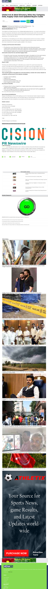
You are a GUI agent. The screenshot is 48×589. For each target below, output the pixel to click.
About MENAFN (6, 581)
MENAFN (4, 26)
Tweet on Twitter (23, 21)
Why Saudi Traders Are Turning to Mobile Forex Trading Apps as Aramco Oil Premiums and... (16, 224)
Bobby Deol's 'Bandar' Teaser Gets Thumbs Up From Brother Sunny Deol (21, 292)
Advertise (5, 580)
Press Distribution (14, 5)
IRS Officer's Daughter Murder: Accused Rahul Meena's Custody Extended (22, 425)
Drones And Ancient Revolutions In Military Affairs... (33, 176)
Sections (40, 5)
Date (4, 20)
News (7, 5)
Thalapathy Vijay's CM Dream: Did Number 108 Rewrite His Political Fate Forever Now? (23, 398)
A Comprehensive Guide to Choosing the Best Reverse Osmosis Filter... (12, 221)
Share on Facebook (16, 21)
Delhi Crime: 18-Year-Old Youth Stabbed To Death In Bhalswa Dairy (20, 318)
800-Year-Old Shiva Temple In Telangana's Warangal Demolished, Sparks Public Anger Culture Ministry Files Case (23, 266)
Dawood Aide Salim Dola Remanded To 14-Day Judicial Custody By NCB (21, 451)
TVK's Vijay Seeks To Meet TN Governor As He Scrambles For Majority (20, 345)
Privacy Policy (6, 577)
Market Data (22, 5)
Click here (10, 570)
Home (3, 5)
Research (28, 5)
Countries (34, 5)
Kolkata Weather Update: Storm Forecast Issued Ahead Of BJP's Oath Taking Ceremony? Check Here (22, 371)
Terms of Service (6, 576)
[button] (28, 3)
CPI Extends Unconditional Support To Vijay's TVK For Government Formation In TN (23, 468)
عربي (26, 3)
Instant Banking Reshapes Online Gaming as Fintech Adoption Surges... (12, 219)
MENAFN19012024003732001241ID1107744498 (13, 123)
